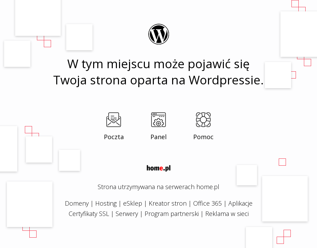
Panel (158, 137)
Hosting (106, 203)
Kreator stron (168, 203)
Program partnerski (172, 213)
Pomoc (203, 137)
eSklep (132, 203)
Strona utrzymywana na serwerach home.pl (158, 187)
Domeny (77, 203)
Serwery (127, 213)
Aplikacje (240, 203)
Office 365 (207, 203)
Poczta (114, 137)
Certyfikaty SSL (89, 213)
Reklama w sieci (227, 213)
